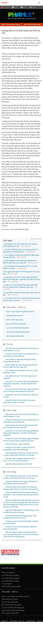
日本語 (24, 7)
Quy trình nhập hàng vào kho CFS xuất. (19, 464)
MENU (4, 3)
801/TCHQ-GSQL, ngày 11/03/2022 (17, 444)
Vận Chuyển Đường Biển (15, 336)
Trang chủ (4, 621)
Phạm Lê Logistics (8, 572)
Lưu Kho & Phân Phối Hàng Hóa (17, 328)
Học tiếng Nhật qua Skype (11, 578)
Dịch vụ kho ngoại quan (14, 320)
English (33, 7)
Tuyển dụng (31, 621)
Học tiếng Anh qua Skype (10, 575)
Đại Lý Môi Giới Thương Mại (16, 324)
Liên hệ (39, 621)
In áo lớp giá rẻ (7, 584)
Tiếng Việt (5, 7)
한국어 (15, 7)
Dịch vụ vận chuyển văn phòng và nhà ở (20, 311)
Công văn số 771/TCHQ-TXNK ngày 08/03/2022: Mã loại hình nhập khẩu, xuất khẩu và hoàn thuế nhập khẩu (21, 279)
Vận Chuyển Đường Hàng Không (17, 332)
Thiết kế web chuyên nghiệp (11, 586)
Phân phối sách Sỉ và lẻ (14, 315)
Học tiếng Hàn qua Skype (10, 581)
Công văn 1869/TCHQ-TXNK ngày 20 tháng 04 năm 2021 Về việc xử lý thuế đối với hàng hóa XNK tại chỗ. (20, 495)
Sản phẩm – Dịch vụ (17, 621)
